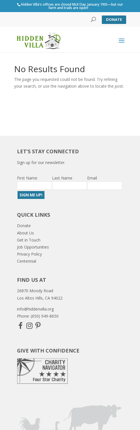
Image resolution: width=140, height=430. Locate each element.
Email (92, 178)
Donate (114, 19)
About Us (25, 233)
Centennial (26, 261)
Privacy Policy (29, 254)
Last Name (62, 178)
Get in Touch (28, 240)
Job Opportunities (33, 247)
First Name (27, 178)
